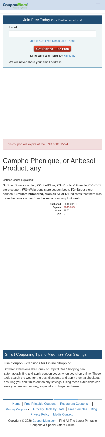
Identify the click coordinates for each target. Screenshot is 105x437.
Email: (13, 27)
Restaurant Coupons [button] (75, 403)
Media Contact (63, 414)
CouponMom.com (44, 420)
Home (16, 403)
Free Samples (77, 409)
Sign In (69, 56)
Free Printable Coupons (40, 403)
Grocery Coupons (16, 409)
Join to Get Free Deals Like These (53, 40)
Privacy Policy (39, 414)
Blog (94, 409)
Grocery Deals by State (48, 409)
